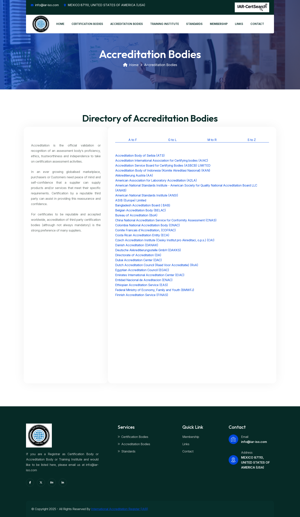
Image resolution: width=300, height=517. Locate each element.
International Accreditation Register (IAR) (119, 509)
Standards (126, 451)
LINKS (239, 23)
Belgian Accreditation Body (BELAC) (140, 210)
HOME (60, 23)
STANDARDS (194, 23)
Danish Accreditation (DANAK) (136, 245)
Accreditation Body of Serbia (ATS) (140, 155)
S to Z (251, 140)
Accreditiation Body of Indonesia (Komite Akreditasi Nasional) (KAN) (162, 170)
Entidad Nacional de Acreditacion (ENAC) (144, 280)
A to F (132, 140)
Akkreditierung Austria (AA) (134, 175)
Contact (187, 451)
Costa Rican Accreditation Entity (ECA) (142, 235)
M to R (212, 140)
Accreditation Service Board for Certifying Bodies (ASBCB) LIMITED (162, 165)
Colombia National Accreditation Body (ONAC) (147, 225)
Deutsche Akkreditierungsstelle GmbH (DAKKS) (148, 250)
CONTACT (257, 23)
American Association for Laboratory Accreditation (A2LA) (156, 180)
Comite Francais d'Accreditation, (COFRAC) (145, 230)
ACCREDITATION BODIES (126, 23)
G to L (172, 140)
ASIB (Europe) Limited (130, 200)
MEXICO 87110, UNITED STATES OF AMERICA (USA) (104, 5)
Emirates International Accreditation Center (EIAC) (149, 275)
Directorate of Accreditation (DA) (138, 255)
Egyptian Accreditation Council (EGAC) (142, 270)
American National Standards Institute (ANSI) (146, 195)
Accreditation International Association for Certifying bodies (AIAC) (161, 160)
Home (131, 65)
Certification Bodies (133, 437)
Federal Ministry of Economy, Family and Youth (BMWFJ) (154, 290)
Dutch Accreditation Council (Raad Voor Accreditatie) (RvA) (156, 265)
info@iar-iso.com (45, 5)
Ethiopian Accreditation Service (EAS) (141, 285)
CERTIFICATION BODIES (87, 23)
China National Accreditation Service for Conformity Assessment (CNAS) (166, 220)
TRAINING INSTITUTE (164, 23)
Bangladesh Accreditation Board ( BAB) (142, 205)
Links (185, 444)
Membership (190, 437)
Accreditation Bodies (134, 444)
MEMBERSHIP (219, 23)
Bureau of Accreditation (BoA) (136, 215)
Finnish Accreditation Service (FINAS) (141, 295)
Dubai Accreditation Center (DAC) (138, 260)
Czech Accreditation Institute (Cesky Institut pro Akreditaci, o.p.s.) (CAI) (164, 240)
